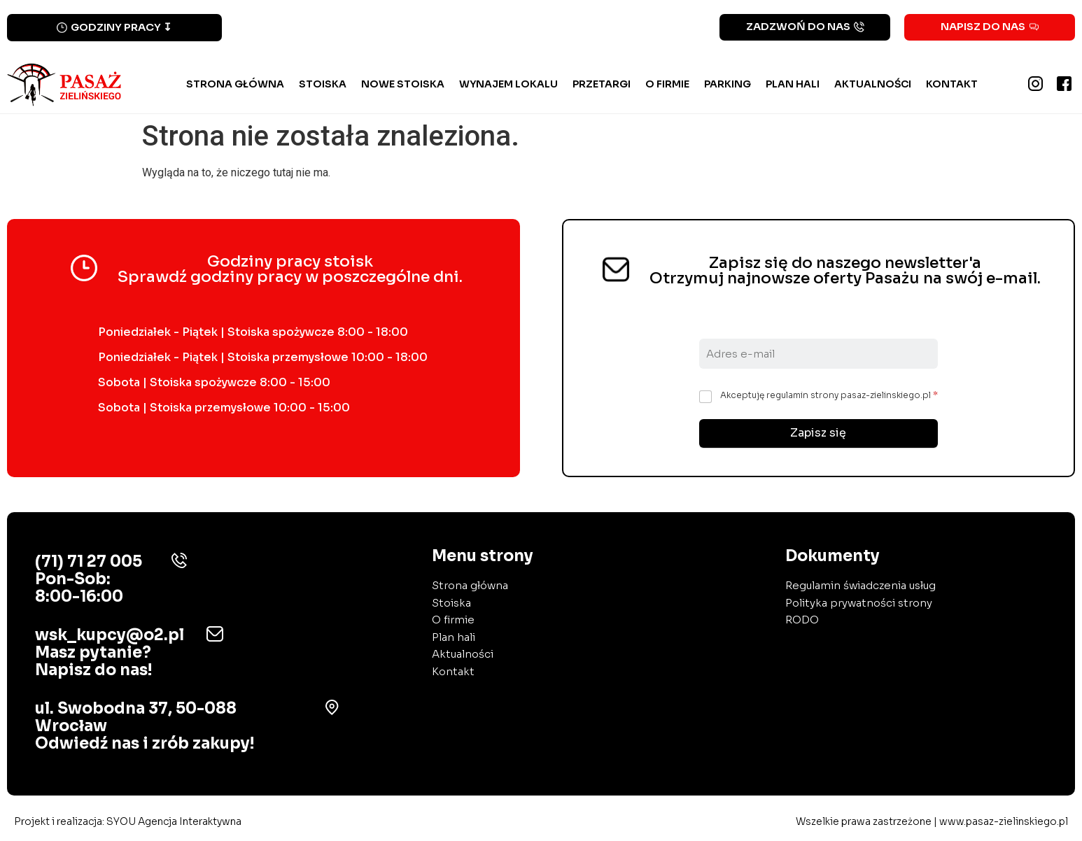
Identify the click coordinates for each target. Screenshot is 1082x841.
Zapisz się (818, 433)
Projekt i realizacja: (127, 822)
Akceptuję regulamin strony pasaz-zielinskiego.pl (829, 395)
